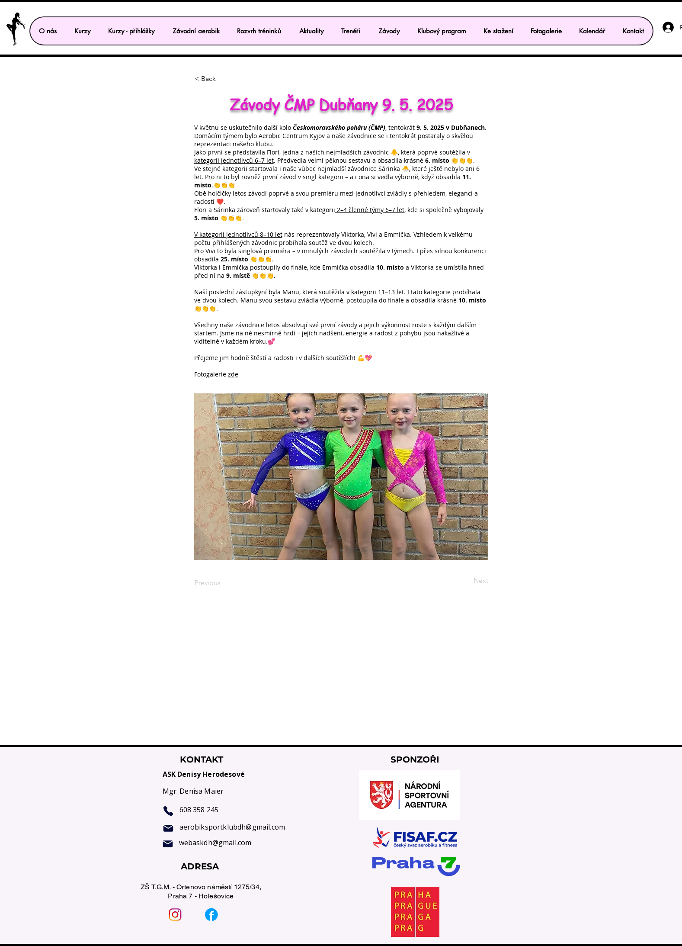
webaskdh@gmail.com (215, 842)
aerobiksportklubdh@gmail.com (232, 827)
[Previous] (223, 583)
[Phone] (168, 811)
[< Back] (223, 78)
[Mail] (168, 828)
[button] (131, 31)
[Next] (466, 580)
